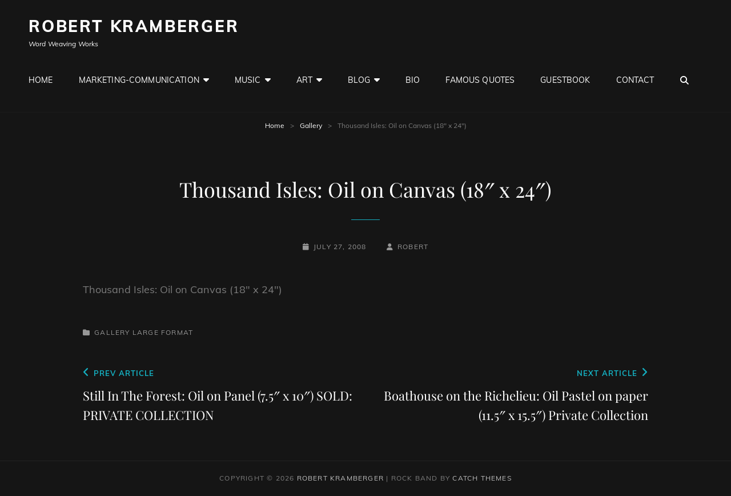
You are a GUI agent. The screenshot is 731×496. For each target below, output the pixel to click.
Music (248, 80)
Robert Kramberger (134, 26)
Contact (635, 80)
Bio (412, 80)
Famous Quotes (480, 80)
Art (304, 80)
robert (412, 246)
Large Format (162, 332)
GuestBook (565, 80)
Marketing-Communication (139, 80)
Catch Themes (481, 478)
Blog (359, 80)
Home (41, 80)
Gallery (311, 125)
